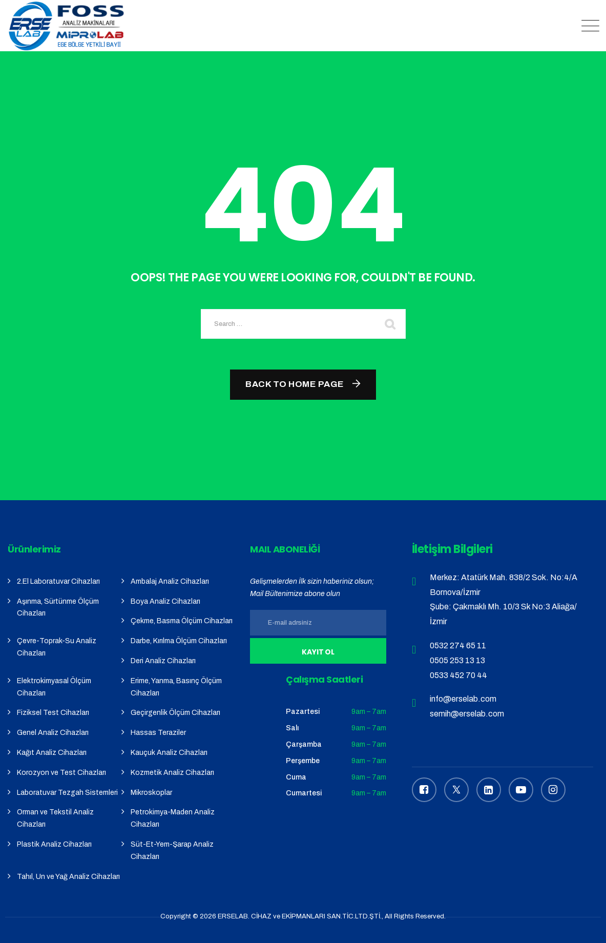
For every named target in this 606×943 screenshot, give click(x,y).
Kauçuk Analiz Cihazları (169, 752)
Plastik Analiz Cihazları (54, 844)
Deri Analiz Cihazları (163, 661)
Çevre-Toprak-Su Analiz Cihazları (56, 647)
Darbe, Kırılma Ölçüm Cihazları (179, 641)
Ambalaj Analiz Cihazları (170, 581)
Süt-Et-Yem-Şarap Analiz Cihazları (172, 850)
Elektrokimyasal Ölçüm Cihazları (54, 687)
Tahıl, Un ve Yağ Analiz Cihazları (68, 876)
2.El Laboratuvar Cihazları (58, 581)
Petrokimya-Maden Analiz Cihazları (173, 818)
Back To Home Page (294, 384)
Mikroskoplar (151, 792)
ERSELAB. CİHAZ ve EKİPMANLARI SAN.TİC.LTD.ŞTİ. (300, 916)
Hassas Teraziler (158, 732)
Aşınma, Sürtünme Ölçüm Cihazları (58, 608)
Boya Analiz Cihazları (165, 601)
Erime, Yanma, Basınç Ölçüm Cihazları (176, 687)
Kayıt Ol (318, 652)
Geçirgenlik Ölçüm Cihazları (175, 712)
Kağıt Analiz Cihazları (52, 752)
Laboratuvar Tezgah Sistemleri (67, 792)
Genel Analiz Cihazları (53, 732)
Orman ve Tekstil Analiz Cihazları (55, 818)
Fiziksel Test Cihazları (53, 712)
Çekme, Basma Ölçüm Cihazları (182, 621)
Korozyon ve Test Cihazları (61, 772)
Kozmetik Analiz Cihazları (172, 772)
